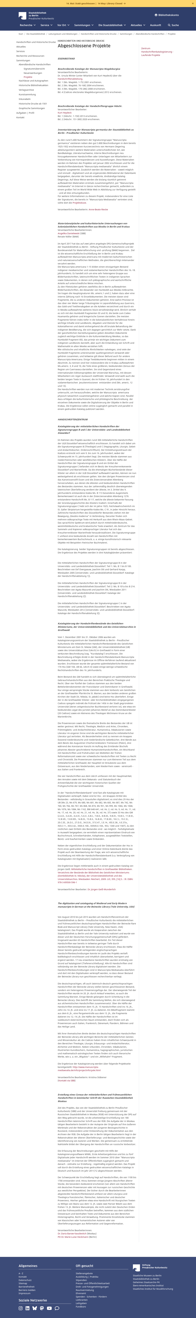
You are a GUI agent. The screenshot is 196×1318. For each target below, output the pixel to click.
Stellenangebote (84, 1273)
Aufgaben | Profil (25, 112)
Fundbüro (81, 1306)
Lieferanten (82, 1299)
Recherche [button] (28, 25)
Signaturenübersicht (34, 68)
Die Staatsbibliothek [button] (112, 25)
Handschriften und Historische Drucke (99, 33)
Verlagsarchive (26, 89)
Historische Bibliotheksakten (33, 85)
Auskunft (155, 25)
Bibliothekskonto (167, 15)
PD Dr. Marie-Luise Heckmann (73, 1236)
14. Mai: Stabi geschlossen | (94, 3)
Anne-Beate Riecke (98, 209)
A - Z (21, 1273)
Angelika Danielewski (68, 233)
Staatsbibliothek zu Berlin (146, 1278)
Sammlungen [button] (84, 25)
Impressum (24, 1293)
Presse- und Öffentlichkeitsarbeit (93, 1283)
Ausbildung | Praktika (87, 1276)
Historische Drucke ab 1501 (33, 103)
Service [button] (47, 25)
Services (20, 51)
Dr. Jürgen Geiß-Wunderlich (102, 889)
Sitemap (23, 1283)
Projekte (172, 33)
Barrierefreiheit (26, 1286)
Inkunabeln (25, 99)
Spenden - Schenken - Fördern (91, 1296)
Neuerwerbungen (33, 73)
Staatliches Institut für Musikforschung (153, 1288)
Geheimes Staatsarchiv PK (146, 1282)
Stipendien (81, 1280)
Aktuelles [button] (138, 25)
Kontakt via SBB (66, 1080)
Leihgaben (81, 1303)
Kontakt (20, 117)
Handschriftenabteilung (70, 78)
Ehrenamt (81, 1293)
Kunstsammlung (27, 94)
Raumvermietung (85, 1290)
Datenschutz (25, 1280)
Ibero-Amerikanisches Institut (148, 1285)
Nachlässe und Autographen (33, 80)
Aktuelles (21, 46)
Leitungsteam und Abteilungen (63, 33)
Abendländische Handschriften (150, 33)
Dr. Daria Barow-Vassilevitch (72, 1233)
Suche (173, 25)
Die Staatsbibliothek (35, 33)
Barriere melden (27, 1290)
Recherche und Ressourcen (30, 55)
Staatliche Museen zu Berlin (147, 1275)
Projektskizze (79, 202)
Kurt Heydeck (65, 112)
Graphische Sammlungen (32, 108)
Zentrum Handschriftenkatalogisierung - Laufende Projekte (157, 51)
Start (21, 33)
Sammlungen (126, 33)
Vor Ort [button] (63, 25)
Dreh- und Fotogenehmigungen (92, 1286)
